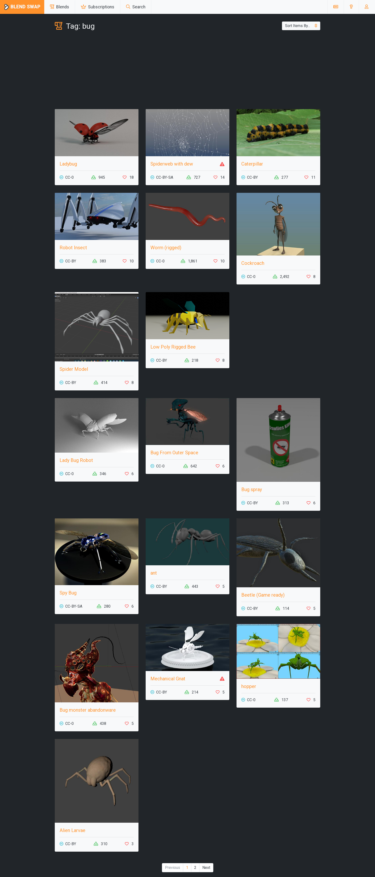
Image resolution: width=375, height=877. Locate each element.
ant (153, 573)
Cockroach (252, 263)
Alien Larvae (72, 830)
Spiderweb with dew (171, 164)
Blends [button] (59, 7)
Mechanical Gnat (167, 679)
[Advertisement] (187, 70)
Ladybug (68, 164)
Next (206, 867)
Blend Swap (22, 7)
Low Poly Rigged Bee (173, 347)
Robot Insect (73, 247)
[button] (351, 7)
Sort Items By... (301, 25)
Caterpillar (252, 164)
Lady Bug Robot (76, 460)
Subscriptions (97, 7)
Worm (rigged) (165, 247)
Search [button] (135, 7)
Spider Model (74, 369)
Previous (172, 867)
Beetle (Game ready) (263, 595)
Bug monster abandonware (88, 710)
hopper (248, 686)
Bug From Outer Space (174, 452)
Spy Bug (68, 593)
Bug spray (251, 489)
